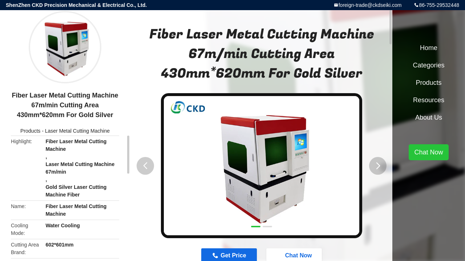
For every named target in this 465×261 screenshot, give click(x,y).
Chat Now (428, 152)
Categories (428, 65)
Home (428, 47)
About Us (428, 117)
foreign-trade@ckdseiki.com (370, 5)
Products (30, 131)
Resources (428, 100)
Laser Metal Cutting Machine (77, 131)
